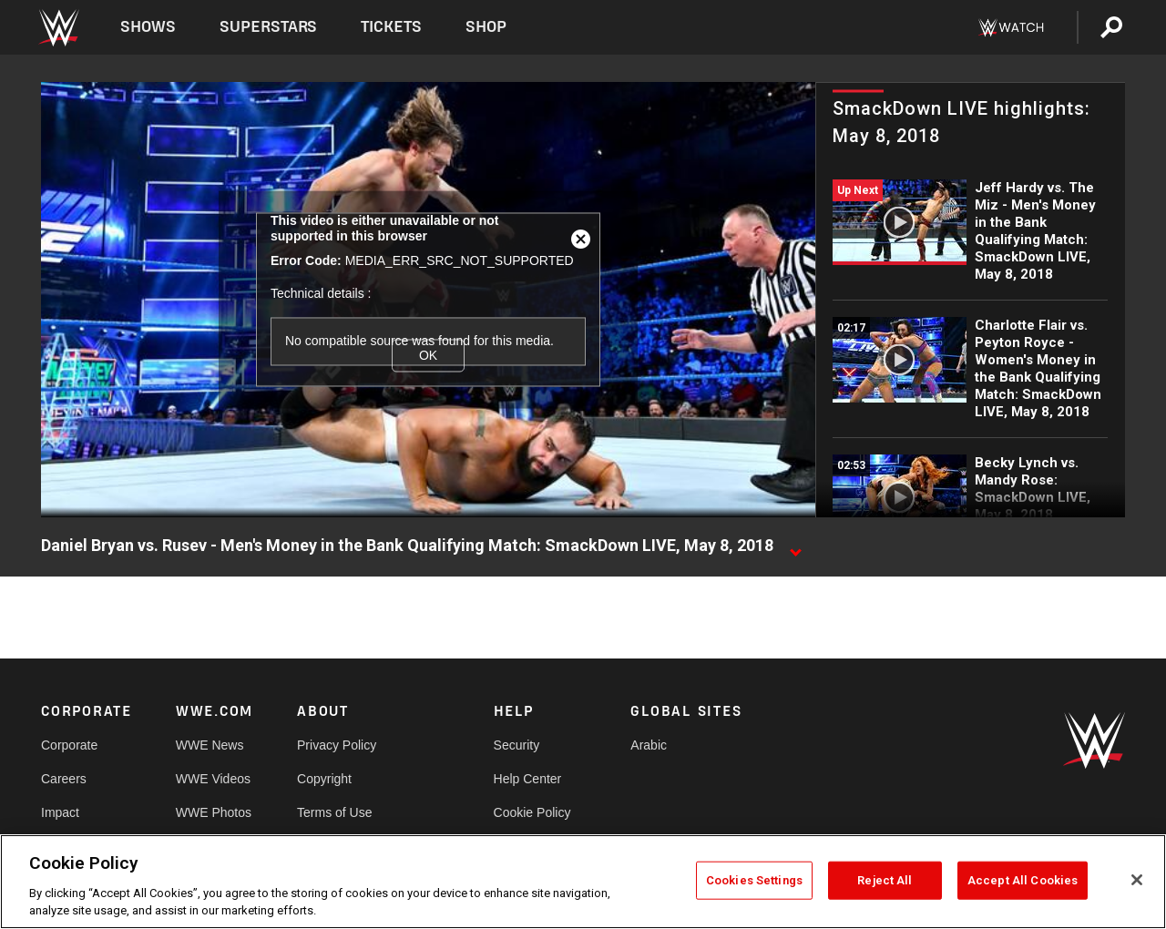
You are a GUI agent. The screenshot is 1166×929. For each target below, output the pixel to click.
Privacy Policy (336, 745)
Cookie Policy (532, 812)
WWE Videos (213, 778)
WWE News (210, 745)
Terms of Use (334, 812)
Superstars (269, 27)
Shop (485, 27)
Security (517, 745)
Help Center (528, 778)
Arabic (648, 745)
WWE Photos (213, 812)
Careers (64, 778)
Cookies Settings (754, 880)
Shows (148, 27)
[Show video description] (795, 546)
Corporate (69, 745)
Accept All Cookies (1022, 880)
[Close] (1137, 880)
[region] (583, 881)
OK (428, 355)
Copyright (324, 778)
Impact (60, 812)
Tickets (391, 27)
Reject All (884, 880)
